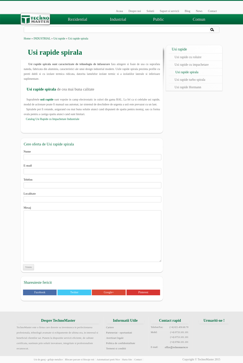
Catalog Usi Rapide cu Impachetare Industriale (51, 119)
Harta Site (127, 359)
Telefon (93, 182)
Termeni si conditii (116, 348)
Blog (187, 11)
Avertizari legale (115, 337)
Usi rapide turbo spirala (190, 79)
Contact (212, 11)
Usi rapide (59, 38)
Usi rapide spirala (186, 72)
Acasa (119, 11)
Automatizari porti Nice (108, 359)
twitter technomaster (214, 330)
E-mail (93, 168)
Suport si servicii (169, 11)
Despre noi (135, 11)
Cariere (110, 327)
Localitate (93, 196)
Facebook (39, 292)
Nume (93, 154)
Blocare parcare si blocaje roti (79, 359)
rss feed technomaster (224, 339)
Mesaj (93, 210)
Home (27, 38)
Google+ (109, 292)
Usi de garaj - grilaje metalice (48, 359)
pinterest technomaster (204, 339)
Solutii (150, 11)
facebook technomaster (204, 330)
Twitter (74, 292)
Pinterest (143, 292)
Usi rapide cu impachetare (192, 64)
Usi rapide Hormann (188, 87)
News (199, 11)
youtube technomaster (214, 339)
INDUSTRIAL (42, 38)
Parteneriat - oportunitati (119, 332)
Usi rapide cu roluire (188, 57)
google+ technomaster (224, 330)
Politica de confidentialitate (120, 343)
